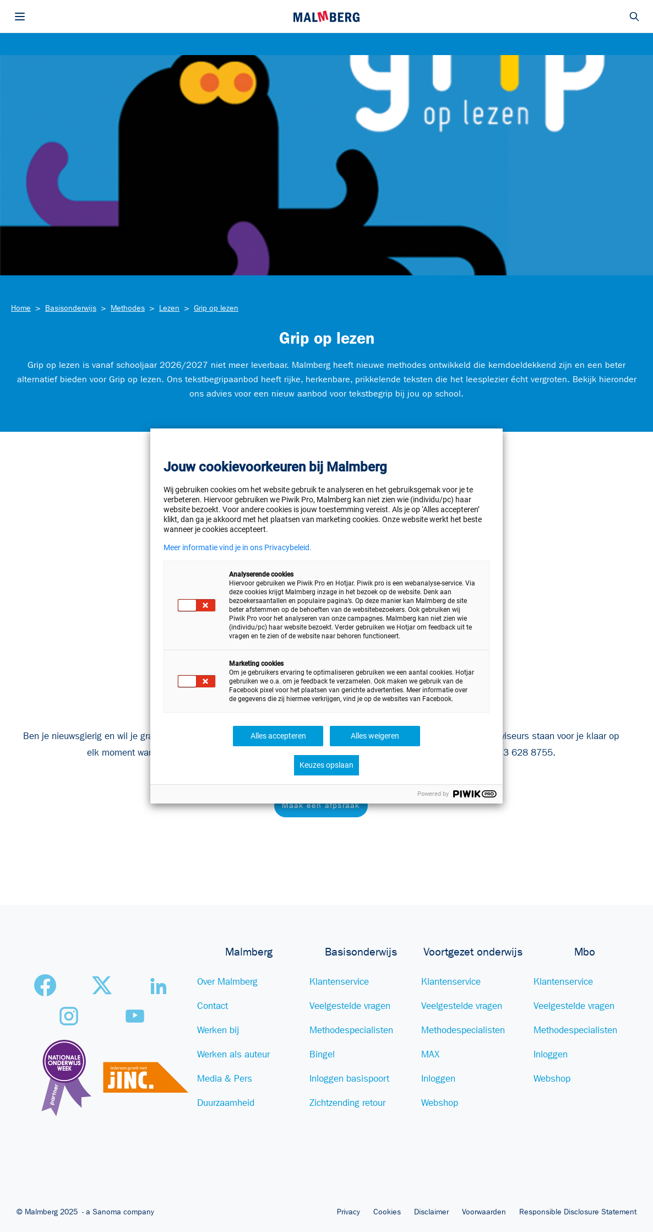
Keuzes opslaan (326, 765)
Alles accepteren (278, 735)
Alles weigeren (375, 735)
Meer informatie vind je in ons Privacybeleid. (238, 547)
